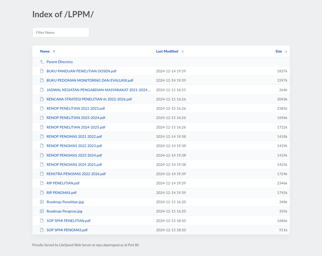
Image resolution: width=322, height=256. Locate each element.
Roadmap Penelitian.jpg (62, 202)
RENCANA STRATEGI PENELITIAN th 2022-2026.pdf (86, 99)
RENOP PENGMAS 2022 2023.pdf (71, 145)
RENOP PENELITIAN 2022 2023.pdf (72, 108)
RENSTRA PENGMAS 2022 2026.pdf (73, 174)
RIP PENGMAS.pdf (58, 192)
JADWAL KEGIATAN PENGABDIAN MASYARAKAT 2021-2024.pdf (96, 90)
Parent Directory (56, 61)
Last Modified (167, 51)
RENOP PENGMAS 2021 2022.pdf (71, 136)
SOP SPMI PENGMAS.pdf (64, 230)
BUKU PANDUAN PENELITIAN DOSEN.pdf (78, 71)
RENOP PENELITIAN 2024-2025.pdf (72, 127)
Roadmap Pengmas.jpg (61, 211)
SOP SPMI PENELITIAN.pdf (65, 220)
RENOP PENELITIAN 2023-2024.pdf (72, 117)
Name (45, 51)
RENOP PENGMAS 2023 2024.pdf (71, 155)
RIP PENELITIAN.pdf (60, 183)
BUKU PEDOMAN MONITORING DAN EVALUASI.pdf (86, 80)
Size (278, 51)
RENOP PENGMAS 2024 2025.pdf (71, 164)
